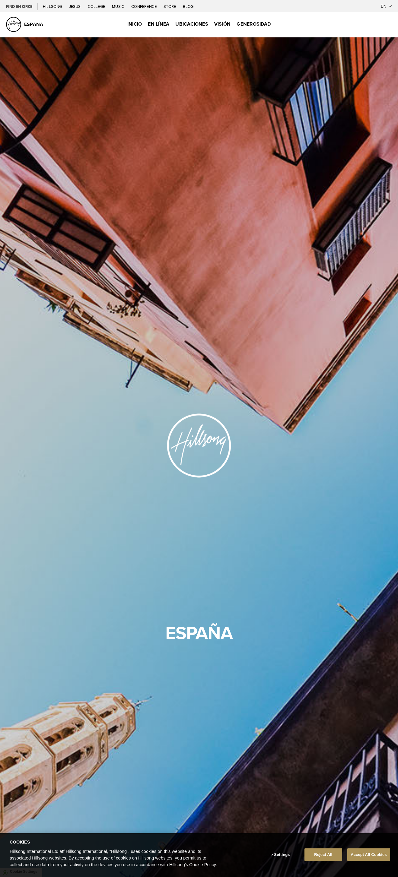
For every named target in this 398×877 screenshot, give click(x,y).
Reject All (323, 854)
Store (170, 6)
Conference (144, 6)
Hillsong (53, 6)
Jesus (75, 6)
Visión (222, 24)
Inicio (134, 24)
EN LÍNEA (158, 24)
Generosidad (254, 24)
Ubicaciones (191, 24)
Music (118, 6)
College (97, 6)
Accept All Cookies (369, 854)
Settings (282, 854)
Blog (188, 6)
